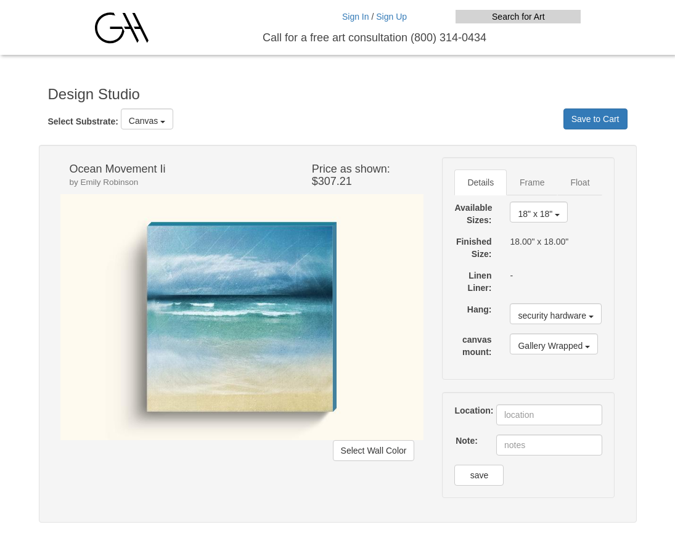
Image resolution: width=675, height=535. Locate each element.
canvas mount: (476, 346)
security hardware (555, 316)
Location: (470, 410)
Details (480, 182)
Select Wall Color (374, 450)
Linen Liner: (480, 282)
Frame (532, 182)
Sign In (355, 17)
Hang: (479, 309)
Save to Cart (595, 119)
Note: (467, 441)
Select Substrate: (83, 121)
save (479, 475)
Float (579, 182)
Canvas (147, 121)
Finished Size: (474, 248)
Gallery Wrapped (554, 346)
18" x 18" (539, 214)
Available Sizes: (473, 214)
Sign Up (391, 17)
